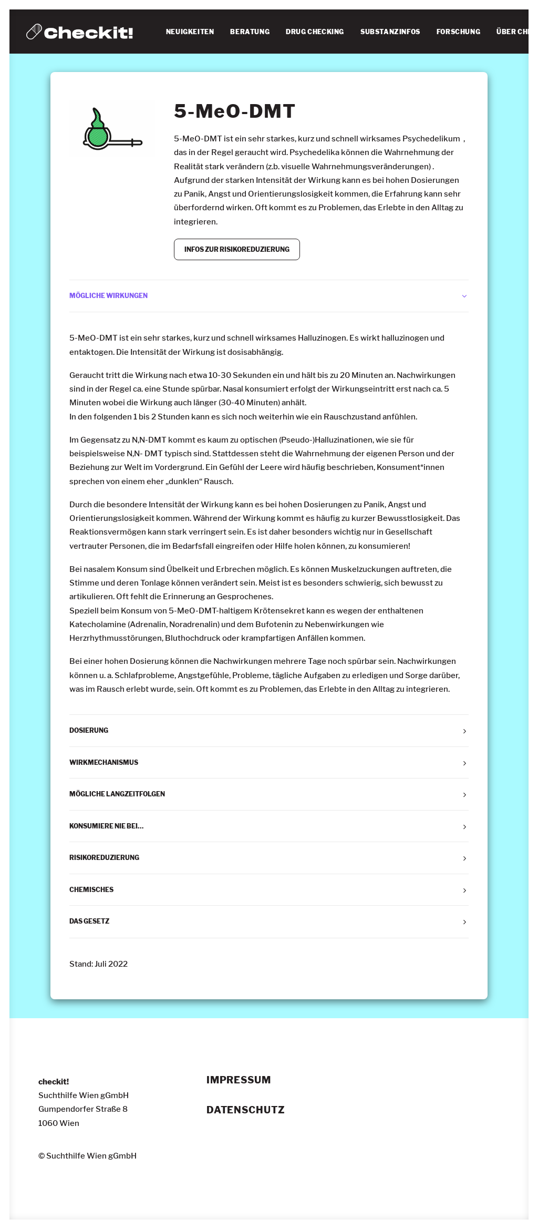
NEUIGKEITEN (190, 32)
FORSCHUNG (458, 32)
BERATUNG (250, 32)
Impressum (238, 1080)
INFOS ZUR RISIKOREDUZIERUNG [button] (236, 249)
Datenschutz (245, 1110)
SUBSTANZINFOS (390, 32)
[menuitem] (190, 32)
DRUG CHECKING (315, 32)
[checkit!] (79, 31)
